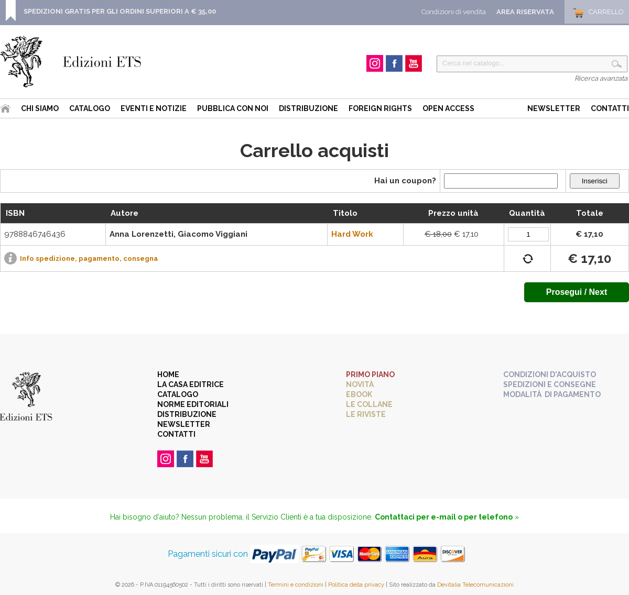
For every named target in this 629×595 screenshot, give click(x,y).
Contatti (610, 108)
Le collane (369, 404)
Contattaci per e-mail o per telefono (444, 517)
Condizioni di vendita (453, 12)
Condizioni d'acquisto (549, 374)
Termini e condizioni (295, 584)
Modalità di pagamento (552, 394)
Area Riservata (525, 12)
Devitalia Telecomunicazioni (475, 584)
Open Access (448, 108)
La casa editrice (190, 384)
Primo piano (370, 374)
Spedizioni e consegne (549, 384)
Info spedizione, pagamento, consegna (89, 258)
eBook (359, 394)
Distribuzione (308, 108)
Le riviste (366, 414)
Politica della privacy (356, 584)
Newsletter (553, 108)
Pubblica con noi (232, 108)
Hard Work (352, 234)
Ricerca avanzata (600, 78)
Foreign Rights (380, 108)
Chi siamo (40, 108)
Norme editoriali (193, 404)
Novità (360, 384)
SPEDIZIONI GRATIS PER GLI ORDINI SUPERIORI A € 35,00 (120, 11)
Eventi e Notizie (154, 108)
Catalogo (89, 108)
